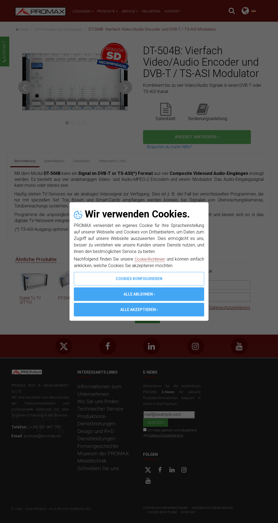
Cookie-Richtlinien (159, 259)
